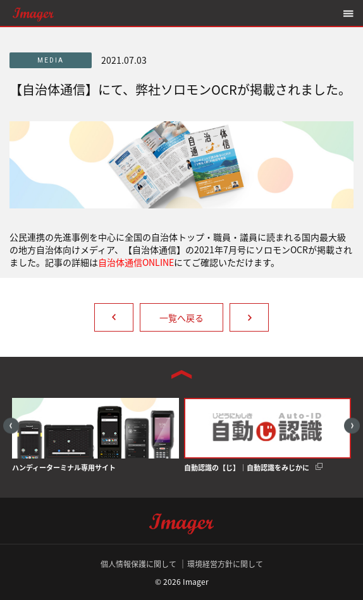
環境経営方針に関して (225, 564)
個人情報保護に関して (138, 564)
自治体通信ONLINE (136, 262)
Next (352, 425)
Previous (11, 425)
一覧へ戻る (181, 317)
